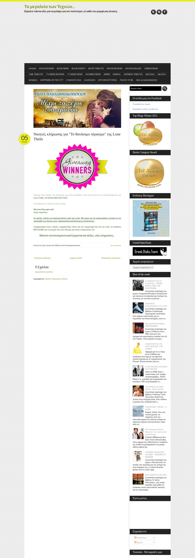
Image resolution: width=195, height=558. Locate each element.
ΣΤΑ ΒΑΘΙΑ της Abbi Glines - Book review (154, 387)
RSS (159, 12)
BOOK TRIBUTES (96, 68)
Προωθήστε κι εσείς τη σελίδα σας (145, 109)
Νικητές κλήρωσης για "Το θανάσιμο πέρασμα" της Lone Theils (77, 136)
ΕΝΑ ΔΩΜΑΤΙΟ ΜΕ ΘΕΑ (156, 475)
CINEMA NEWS (151, 68)
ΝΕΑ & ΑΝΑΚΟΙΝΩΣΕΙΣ (146, 80)
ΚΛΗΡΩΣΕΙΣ (90, 80)
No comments (115, 245)
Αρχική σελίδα (76, 258)
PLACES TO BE (126, 80)
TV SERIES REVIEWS (55, 74)
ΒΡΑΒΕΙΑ (33, 80)
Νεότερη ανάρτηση (42, 258)
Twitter (153, 12)
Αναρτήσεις (141, 537)
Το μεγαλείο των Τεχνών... (49, 6)
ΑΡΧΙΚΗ (32, 68)
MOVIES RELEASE (133, 68)
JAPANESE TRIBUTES (133, 74)
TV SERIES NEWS (75, 74)
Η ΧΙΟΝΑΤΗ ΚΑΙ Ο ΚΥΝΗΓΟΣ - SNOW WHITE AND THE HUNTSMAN (153, 284)
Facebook (165, 12)
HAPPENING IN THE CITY (51, 80)
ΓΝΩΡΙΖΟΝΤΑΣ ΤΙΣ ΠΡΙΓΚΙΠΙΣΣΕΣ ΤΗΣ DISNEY (154, 346)
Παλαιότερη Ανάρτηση (111, 258)
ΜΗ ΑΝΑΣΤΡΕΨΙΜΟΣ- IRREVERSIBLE (155, 324)
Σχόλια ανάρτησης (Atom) (56, 279)
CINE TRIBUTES (36, 74)
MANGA (117, 74)
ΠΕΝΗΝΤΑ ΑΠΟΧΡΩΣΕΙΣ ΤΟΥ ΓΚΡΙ (156, 304)
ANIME (107, 74)
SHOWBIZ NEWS (93, 74)
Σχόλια (139, 542)
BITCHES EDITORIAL (107, 80)
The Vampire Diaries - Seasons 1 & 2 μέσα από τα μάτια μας (156, 432)
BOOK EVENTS (78, 68)
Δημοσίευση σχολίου (44, 272)
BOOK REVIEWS (46, 68)
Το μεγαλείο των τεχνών (141, 104)
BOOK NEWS (63, 68)
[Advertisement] (97, 40)
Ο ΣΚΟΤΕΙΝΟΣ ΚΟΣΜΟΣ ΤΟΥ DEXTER (156, 367)
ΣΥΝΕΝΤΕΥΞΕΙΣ (73, 80)
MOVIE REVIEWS (114, 68)
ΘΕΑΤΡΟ (162, 74)
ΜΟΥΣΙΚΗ (150, 74)
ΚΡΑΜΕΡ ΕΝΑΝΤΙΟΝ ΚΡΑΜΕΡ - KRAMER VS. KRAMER (155, 454)
